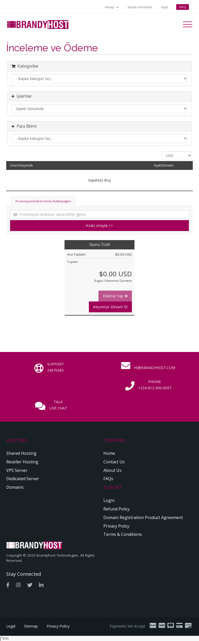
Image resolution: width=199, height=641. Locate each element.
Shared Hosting (21, 453)
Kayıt (164, 7)
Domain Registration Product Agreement (143, 517)
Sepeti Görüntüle (139, 7)
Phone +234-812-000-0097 (154, 384)
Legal (10, 626)
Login (109, 500)
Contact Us (114, 462)
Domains (15, 487)
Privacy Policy (116, 526)
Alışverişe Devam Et (110, 306)
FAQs (108, 478)
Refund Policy (116, 509)
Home (109, 453)
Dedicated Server (22, 478)
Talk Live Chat (58, 404)
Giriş (182, 7)
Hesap (111, 7)
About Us (112, 470)
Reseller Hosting (22, 462)
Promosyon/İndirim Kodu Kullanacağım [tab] (43, 201)
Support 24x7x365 (55, 367)
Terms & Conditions (122, 534)
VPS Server (16, 470)
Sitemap (31, 626)
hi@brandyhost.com (154, 367)
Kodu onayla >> (99, 225)
